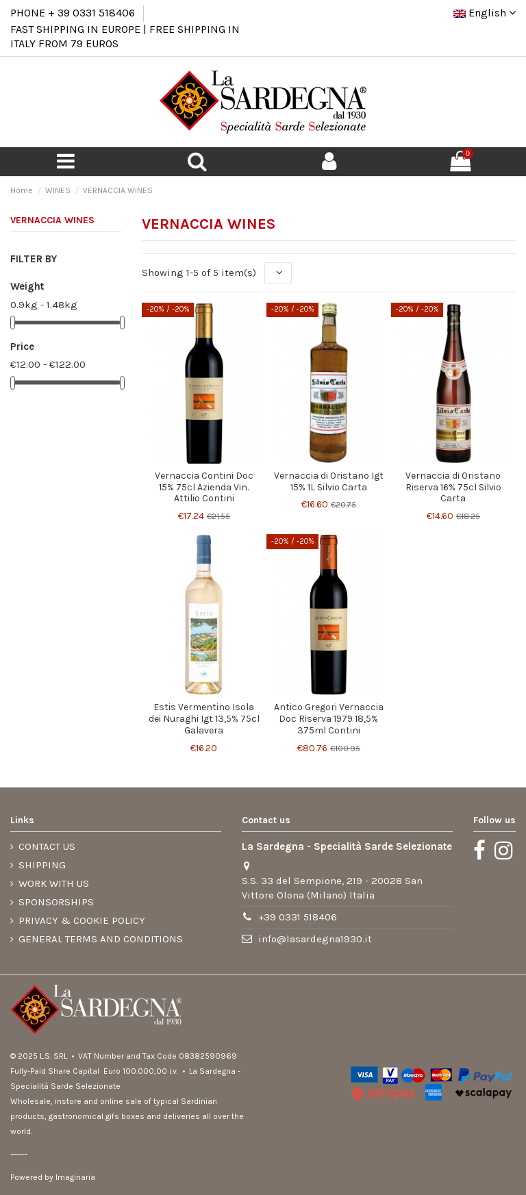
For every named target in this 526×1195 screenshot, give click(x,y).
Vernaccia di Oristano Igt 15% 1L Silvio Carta (329, 481)
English (484, 12)
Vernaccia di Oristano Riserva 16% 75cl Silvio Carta (453, 487)
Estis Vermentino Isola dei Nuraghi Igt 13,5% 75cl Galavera (204, 718)
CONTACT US (46, 846)
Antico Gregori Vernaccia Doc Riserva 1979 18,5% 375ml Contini (329, 718)
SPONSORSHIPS (56, 902)
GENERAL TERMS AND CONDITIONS (100, 939)
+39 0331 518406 (297, 917)
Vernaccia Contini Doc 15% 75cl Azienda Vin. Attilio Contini (204, 487)
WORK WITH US (53, 883)
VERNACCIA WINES (52, 220)
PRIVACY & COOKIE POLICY (81, 920)
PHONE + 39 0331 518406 (72, 12)
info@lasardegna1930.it (315, 939)
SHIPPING (42, 865)
